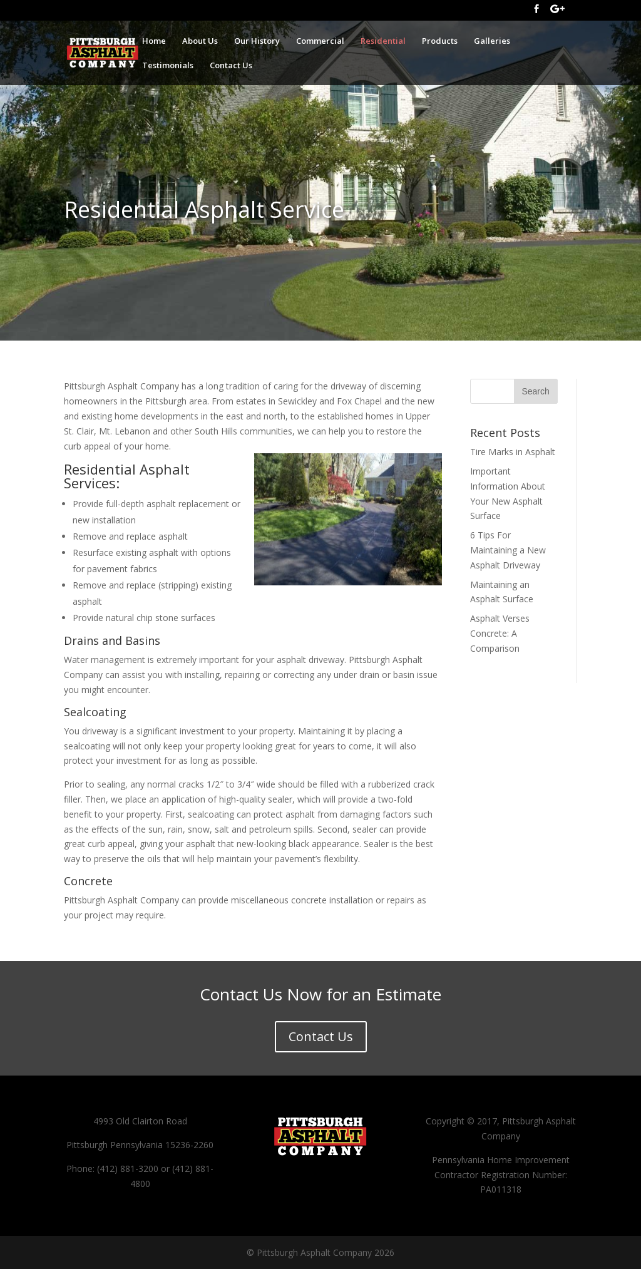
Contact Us (231, 66)
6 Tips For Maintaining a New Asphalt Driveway (508, 550)
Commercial (320, 41)
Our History (257, 41)
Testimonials (167, 66)
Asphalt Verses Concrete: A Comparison (500, 633)
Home (154, 41)
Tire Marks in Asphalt (512, 452)
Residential (383, 41)
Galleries (492, 41)
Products (440, 41)
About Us (200, 41)
